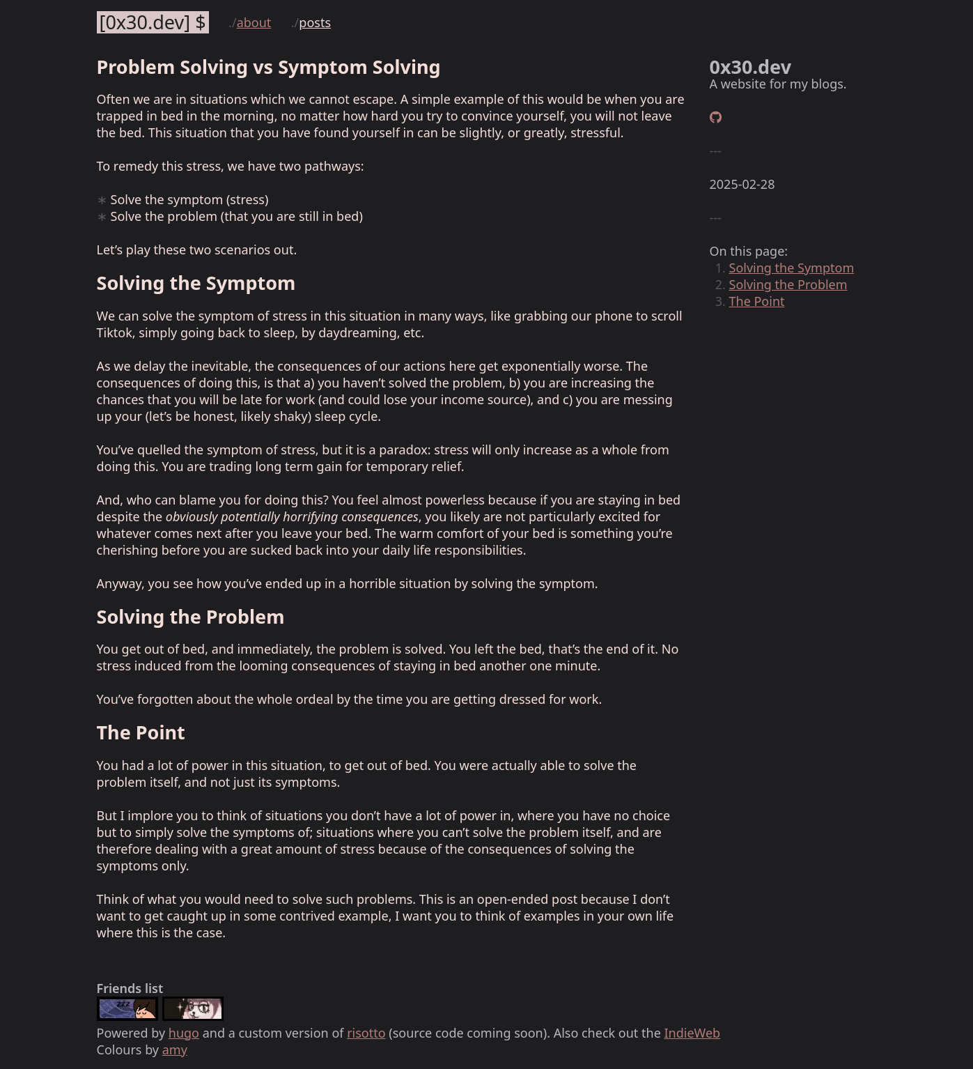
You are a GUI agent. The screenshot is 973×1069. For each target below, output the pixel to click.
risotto (366, 1032)
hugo (184, 1032)
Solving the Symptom (792, 267)
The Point (757, 301)
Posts (315, 22)
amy (174, 1049)
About (254, 22)
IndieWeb (692, 1032)
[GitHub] (716, 117)
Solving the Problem (788, 284)
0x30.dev (144, 22)
